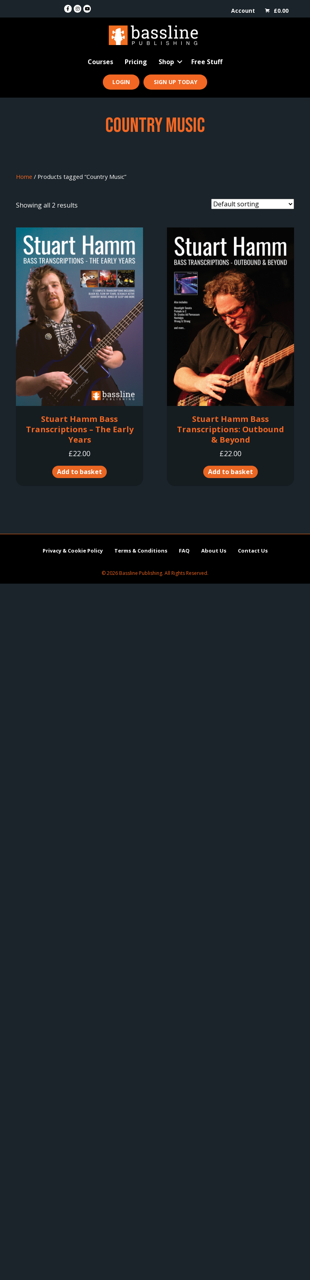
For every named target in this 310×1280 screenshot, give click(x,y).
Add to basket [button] (79, 471)
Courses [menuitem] (100, 61)
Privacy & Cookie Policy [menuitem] (73, 550)
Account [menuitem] (243, 10)
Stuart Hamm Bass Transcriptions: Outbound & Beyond (230, 429)
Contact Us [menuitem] (253, 550)
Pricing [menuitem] (136, 61)
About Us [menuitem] (213, 550)
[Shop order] (252, 204)
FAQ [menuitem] (184, 550)
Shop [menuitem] (166, 61)
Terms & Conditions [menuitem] (140, 550)
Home (24, 176)
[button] (179, 62)
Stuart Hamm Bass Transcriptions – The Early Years (79, 429)
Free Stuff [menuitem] (206, 61)
